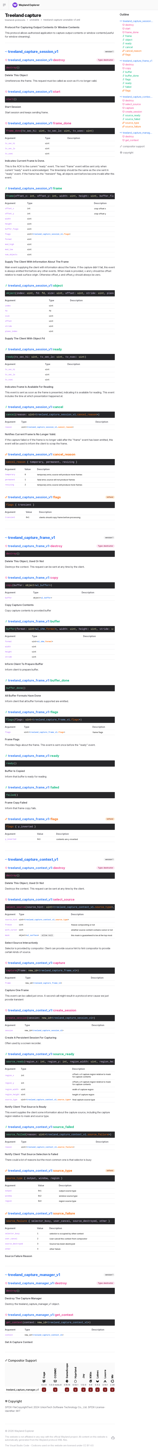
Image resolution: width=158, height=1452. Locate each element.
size (51, 293)
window (43, 1178)
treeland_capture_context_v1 (68, 1322)
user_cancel (62, 1221)
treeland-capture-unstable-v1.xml (62, 19)
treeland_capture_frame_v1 (57, 970)
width (63, 196)
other (103, 1221)
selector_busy (41, 1221)
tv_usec (78, 131)
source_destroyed (85, 1221)
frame (21, 970)
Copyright (13, 1401)
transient (24, 505)
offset (69, 293)
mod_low (9, 250)
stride (90, 293)
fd (37, 293)
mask (7, 935)
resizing (68, 462)
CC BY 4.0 (88, 1445)
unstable (34, 19)
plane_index (11, 331)
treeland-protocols (15, 20)
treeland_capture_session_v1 (72, 1018)
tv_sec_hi (29, 131)
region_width (79, 1061)
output (31, 1178)
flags (8, 234)
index (20, 293)
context (29, 1322)
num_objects (11, 255)
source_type (11, 1100)
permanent (52, 462)
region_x (31, 1061)
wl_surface (32, 935)
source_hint (35, 907)
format (8, 239)
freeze (8, 925)
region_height (109, 1061)
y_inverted (25, 826)
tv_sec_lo (54, 131)
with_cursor (11, 930)
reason (21, 414)
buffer (18, 585)
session (33, 1018)
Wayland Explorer (24, 1430)
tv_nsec (70, 357)
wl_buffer (42, 585)
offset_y (43, 196)
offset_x (21, 196)
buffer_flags (108, 196)
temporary (36, 462)
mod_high (9, 244)
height (83, 196)
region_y (54, 1061)
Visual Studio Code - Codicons (25, 1445)
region (55, 1178)
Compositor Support (21, 1360)
